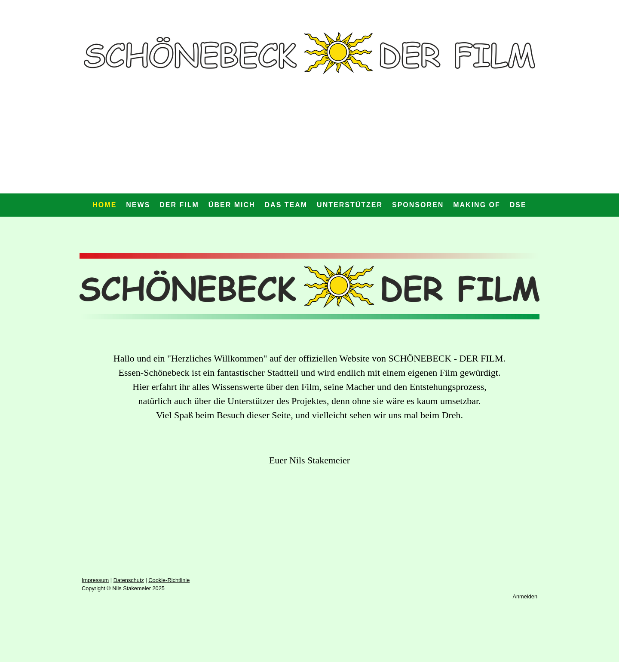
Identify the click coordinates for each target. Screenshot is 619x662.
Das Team (286, 204)
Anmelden (524, 596)
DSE (518, 204)
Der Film (179, 204)
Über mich (231, 204)
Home (104, 204)
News (138, 204)
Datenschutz (128, 580)
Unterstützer (350, 204)
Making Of (476, 204)
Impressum (95, 580)
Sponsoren (418, 204)
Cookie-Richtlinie (169, 580)
